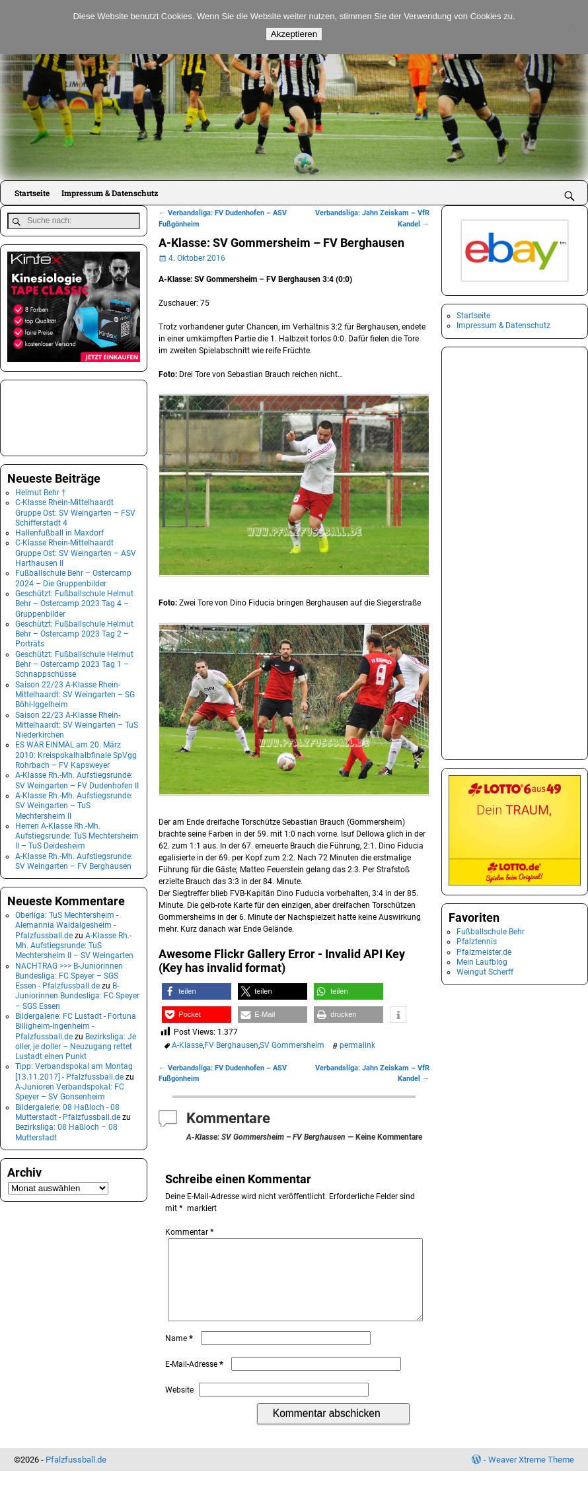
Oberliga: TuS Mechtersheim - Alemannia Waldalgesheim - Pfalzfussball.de (66, 923)
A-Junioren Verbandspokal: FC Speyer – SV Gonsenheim (69, 1089)
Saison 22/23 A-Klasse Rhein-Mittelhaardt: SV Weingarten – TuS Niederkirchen (76, 723)
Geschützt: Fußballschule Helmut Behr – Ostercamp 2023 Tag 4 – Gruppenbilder (74, 602)
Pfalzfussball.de (76, 1475)
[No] (571, 27)
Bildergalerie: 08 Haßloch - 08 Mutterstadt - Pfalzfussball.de (67, 1110)
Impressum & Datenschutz (109, 193)
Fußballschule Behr (491, 931)
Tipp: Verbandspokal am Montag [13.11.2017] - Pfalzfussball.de (74, 1070)
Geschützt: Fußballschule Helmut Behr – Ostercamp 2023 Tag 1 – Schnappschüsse (74, 662)
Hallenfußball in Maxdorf (59, 531)
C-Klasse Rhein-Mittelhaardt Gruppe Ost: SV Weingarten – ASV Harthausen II (75, 552)
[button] (196, 991)
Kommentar (190, 1232)
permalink (357, 1045)
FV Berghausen (231, 1045)
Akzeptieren (294, 34)
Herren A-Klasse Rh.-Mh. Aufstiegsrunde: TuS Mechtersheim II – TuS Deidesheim (77, 834)
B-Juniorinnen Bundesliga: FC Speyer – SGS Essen (77, 994)
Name (180, 1354)
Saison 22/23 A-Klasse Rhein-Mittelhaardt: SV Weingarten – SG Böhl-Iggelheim (75, 693)
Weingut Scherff (485, 972)
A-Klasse (187, 1045)
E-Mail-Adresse (195, 1380)
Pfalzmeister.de (484, 952)
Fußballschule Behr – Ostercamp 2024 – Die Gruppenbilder (73, 576)
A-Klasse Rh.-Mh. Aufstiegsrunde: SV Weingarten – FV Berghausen (74, 859)
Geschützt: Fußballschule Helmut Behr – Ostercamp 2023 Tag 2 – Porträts (74, 632)
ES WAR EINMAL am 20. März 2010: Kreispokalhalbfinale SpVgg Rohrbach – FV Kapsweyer (76, 754)
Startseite (32, 193)
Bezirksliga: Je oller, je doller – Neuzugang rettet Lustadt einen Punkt (75, 1045)
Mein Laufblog (482, 962)
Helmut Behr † (40, 490)
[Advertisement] (73, 414)
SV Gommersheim (292, 1045)
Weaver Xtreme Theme (531, 1475)
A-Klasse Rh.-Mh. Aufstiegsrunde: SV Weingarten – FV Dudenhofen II (77, 778)
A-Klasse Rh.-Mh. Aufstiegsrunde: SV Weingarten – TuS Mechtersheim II (74, 804)
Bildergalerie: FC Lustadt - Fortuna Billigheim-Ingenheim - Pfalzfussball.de (75, 1024)
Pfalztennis (477, 941)
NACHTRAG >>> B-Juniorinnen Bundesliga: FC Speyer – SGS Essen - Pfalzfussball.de (69, 974)
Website (179, 1405)
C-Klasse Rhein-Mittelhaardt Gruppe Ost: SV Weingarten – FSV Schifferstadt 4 (75, 511)
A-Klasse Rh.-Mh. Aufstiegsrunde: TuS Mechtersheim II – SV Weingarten (74, 944)
